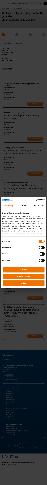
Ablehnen (23, 283)
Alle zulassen (23, 270)
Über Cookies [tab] (39, 206)
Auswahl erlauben (23, 276)
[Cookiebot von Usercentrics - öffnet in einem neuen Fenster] (36, 200)
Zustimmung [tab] (8, 206)
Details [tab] (23, 206)
